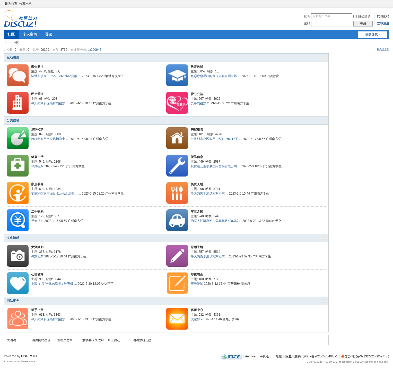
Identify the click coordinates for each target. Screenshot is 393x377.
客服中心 (197, 310)
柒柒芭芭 (107, 284)
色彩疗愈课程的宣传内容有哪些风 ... (215, 76)
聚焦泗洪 (37, 67)
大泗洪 (11, 340)
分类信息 (13, 120)
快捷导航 (371, 34)
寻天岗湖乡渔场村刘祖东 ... (49, 103)
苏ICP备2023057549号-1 (320, 356)
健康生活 (37, 157)
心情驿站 (37, 274)
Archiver (250, 356)
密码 (307, 23)
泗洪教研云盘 (142, 340)
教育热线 (197, 67)
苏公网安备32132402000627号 (364, 356)
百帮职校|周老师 (239, 284)
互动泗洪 (13, 57)
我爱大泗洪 (6, 43)
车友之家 (197, 211)
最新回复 (383, 49)
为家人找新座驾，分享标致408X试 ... (216, 221)
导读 (48, 34)
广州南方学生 (102, 103)
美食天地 (197, 184)
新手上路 (37, 310)
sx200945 (94, 50)
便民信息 (197, 157)
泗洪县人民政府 (93, 340)
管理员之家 (65, 340)
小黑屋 (277, 356)
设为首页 (11, 3)
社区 (11, 34)
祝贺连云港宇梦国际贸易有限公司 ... (215, 166)
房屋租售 (197, 129)
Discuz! (26, 356)
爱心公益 (197, 94)
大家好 (195, 319)
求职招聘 (37, 129)
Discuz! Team (27, 361)
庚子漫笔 (197, 284)
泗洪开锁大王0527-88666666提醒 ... (56, 76)
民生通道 (37, 94)
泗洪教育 (273, 76)
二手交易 (37, 211)
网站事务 (13, 301)
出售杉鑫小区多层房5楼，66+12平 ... (216, 139)
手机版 (264, 356)
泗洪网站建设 (41, 340)
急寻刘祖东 (198, 103)
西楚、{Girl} (231, 319)
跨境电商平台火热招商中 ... (49, 139)
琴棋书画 (197, 274)
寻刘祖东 (37, 166)
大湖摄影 (37, 247)
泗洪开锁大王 (114, 76)
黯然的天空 (273, 221)
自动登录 (361, 16)
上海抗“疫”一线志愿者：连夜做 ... (54, 284)
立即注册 (383, 23)
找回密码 (383, 16)
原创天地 (197, 247)
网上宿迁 (114, 340)
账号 (307, 16)
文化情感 (13, 238)
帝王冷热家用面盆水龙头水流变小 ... (56, 193)
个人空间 (30, 34)
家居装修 (37, 184)
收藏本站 (25, 3)
